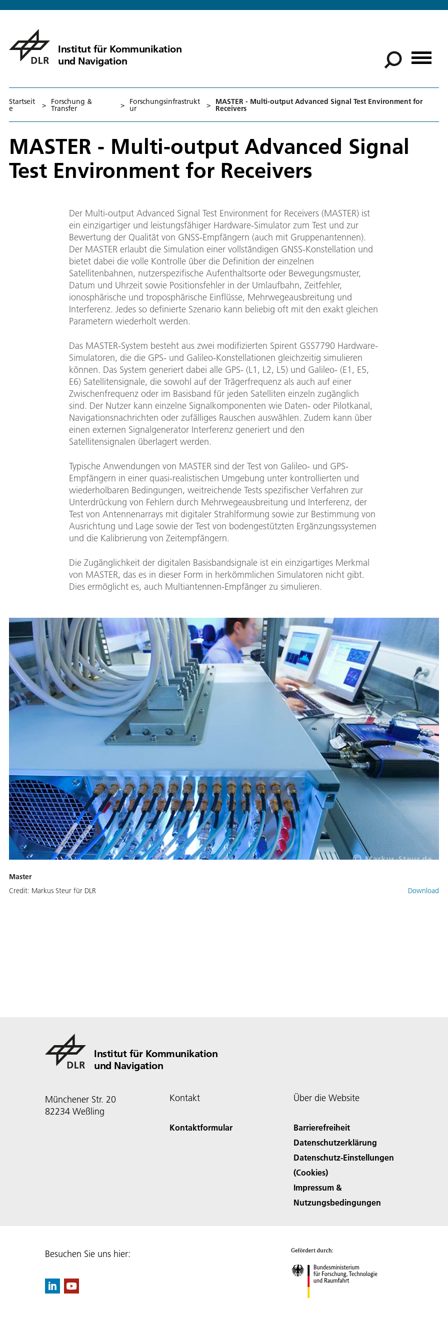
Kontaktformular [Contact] (201, 1127)
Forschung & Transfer (71, 105)
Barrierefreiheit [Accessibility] (322, 1127)
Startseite (22, 105)
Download (423, 890)
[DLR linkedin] (52, 1290)
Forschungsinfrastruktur (165, 105)
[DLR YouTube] (71, 1290)
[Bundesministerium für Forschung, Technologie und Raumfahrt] (340, 1307)
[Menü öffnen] (421, 54)
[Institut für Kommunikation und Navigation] (95, 46)
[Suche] (393, 60)
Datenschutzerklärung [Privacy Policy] (335, 1142)
